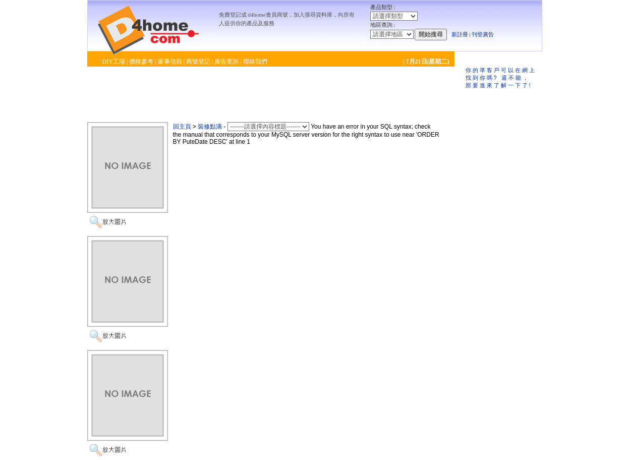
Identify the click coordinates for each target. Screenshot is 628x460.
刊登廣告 (483, 34)
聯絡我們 (255, 61)
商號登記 (198, 61)
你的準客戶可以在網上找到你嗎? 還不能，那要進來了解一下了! (501, 77)
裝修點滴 (210, 126)
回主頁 (182, 126)
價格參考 (141, 61)
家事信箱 (170, 61)
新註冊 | (461, 34)
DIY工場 (113, 61)
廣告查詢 (226, 61)
